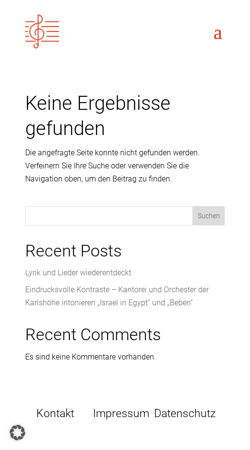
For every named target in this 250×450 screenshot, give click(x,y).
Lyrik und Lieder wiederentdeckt (78, 272)
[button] (17, 432)
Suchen (209, 216)
